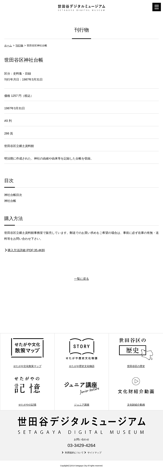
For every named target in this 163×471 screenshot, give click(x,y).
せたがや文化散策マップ (27, 353)
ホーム (8, 45)
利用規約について (74, 452)
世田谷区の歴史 (136, 353)
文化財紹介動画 (136, 391)
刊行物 (19, 45)
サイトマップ (94, 452)
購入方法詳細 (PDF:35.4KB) (26, 250)
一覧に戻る (81, 278)
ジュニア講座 (82, 391)
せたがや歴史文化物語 (82, 353)
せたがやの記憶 (27, 391)
